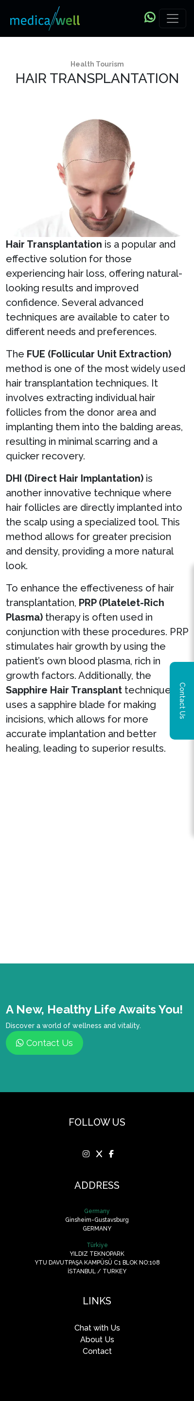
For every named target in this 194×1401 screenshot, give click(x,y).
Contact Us (44, 1043)
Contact (97, 1351)
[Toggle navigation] (172, 18)
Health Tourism (97, 64)
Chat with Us (97, 1328)
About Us (97, 1339)
